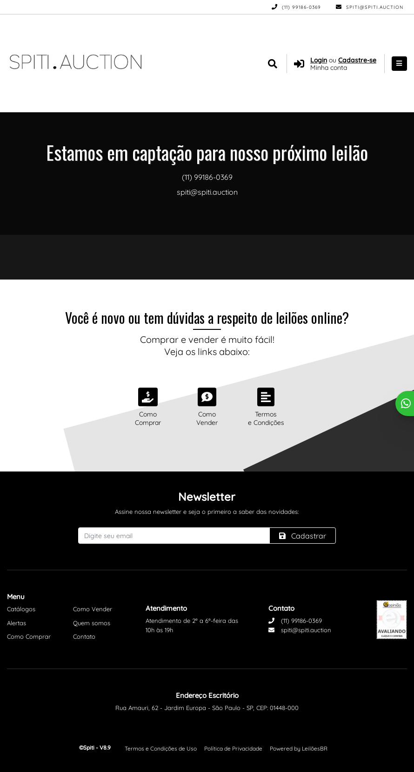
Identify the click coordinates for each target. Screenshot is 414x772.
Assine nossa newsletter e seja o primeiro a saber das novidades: (207, 511)
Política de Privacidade (233, 748)
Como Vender (92, 609)
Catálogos (21, 609)
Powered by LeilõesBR (298, 748)
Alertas (16, 623)
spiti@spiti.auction (369, 7)
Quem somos (91, 623)
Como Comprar (29, 636)
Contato (84, 636)
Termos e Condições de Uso (161, 748)
